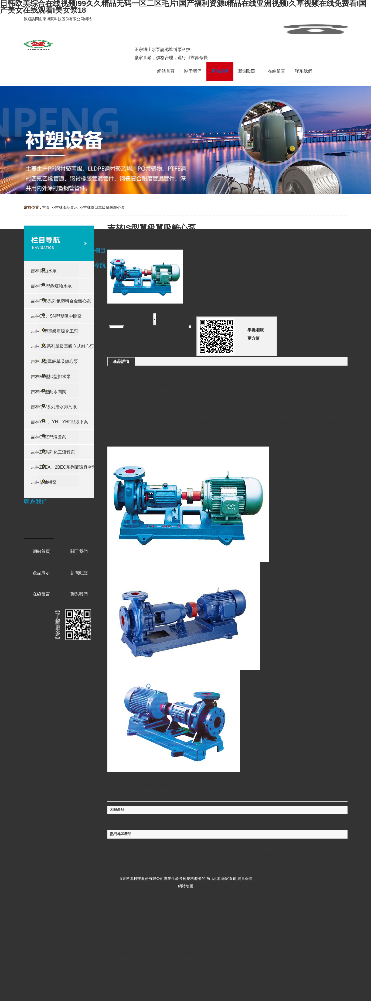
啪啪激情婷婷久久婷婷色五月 (345, 977)
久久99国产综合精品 (296, 946)
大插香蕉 (289, 984)
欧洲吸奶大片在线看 (333, 946)
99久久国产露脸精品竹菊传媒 (210, 946)
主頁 (46, 207)
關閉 (223, 797)
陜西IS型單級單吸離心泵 (179, 843)
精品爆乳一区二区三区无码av (215, 969)
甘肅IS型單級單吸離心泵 (278, 843)
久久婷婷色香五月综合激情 (127, 969)
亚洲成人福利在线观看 (246, 909)
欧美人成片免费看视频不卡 (246, 916)
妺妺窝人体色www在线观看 (284, 931)
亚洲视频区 (211, 954)
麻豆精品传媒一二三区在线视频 (258, 961)
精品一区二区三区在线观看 (41, 977)
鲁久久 (178, 909)
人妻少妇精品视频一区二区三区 (195, 916)
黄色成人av (100, 939)
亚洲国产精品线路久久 (256, 946)
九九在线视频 (299, 961)
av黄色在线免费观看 (330, 961)
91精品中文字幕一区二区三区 (114, 992)
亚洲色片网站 (217, 961)
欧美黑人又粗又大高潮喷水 (45, 969)
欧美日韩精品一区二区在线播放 (326, 984)
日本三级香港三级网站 (97, 954)
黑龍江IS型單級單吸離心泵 (289, 854)
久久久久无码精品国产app (151, 984)
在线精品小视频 (322, 924)
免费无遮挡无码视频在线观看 (340, 909)
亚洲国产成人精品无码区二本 (178, 961)
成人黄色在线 (56, 916)
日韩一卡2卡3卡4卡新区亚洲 (261, 977)
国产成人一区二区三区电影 (52, 931)
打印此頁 (199, 797)
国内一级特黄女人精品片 (289, 954)
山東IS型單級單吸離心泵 (129, 843)
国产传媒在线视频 (70, 984)
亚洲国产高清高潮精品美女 (34, 961)
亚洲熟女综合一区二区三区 (187, 931)
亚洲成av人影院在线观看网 (64, 939)
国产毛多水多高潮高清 (131, 961)
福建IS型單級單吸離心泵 (237, 854)
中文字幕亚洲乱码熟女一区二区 (187, 939)
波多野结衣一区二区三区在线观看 (58, 992)
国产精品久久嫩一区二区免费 (136, 931)
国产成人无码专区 (325, 969)
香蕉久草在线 (22, 924)
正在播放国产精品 (327, 954)
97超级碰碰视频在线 (170, 969)
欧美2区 (249, 969)
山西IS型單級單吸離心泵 (228, 843)
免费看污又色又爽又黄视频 (135, 939)
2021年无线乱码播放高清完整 (27, 984)
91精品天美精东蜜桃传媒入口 (51, 954)
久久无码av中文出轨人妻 (331, 931)
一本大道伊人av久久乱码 (149, 909)
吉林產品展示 (66, 207)
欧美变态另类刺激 (86, 969)
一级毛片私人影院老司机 (244, 954)
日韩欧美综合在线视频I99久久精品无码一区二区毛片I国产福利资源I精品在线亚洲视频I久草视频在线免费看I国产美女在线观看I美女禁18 (113, 901)
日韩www (102, 961)
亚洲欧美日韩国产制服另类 (111, 946)
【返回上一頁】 (246, 797)
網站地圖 (185, 886)
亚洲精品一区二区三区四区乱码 (243, 939)
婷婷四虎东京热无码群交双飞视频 (171, 992)
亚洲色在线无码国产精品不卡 (283, 969)
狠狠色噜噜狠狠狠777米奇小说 (298, 916)
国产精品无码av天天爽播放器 (210, 977)
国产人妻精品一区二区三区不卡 (203, 984)
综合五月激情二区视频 (205, 909)
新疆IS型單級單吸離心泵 (188, 854)
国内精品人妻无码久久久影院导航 (170, 954)
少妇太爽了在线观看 (54, 924)
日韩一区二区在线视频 (66, 946)
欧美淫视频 (177, 924)
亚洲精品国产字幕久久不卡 (255, 984)
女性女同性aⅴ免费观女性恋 (235, 931)
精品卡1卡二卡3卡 (166, 977)
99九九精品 (336, 916)
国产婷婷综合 (246, 924)
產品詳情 (121, 361)
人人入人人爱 (130, 924)
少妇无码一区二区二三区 (94, 924)
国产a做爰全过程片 (76, 961)
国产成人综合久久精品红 (342, 939)
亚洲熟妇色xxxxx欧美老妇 (290, 909)
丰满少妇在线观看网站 (108, 984)
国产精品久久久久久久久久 (160, 946)
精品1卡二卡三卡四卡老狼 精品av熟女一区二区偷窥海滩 (117, 916)
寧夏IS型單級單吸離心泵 (139, 854)
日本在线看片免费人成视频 (283, 924)
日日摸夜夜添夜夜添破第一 (295, 939)
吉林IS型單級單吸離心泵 (103, 207)
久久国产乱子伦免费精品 (210, 924)
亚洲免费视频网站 (303, 977)
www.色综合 (154, 924)
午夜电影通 (129, 954)
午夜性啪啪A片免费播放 (128, 977)
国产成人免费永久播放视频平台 (99, 909)
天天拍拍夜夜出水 (93, 931)
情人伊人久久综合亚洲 (50, 909)
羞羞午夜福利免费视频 (86, 977)
